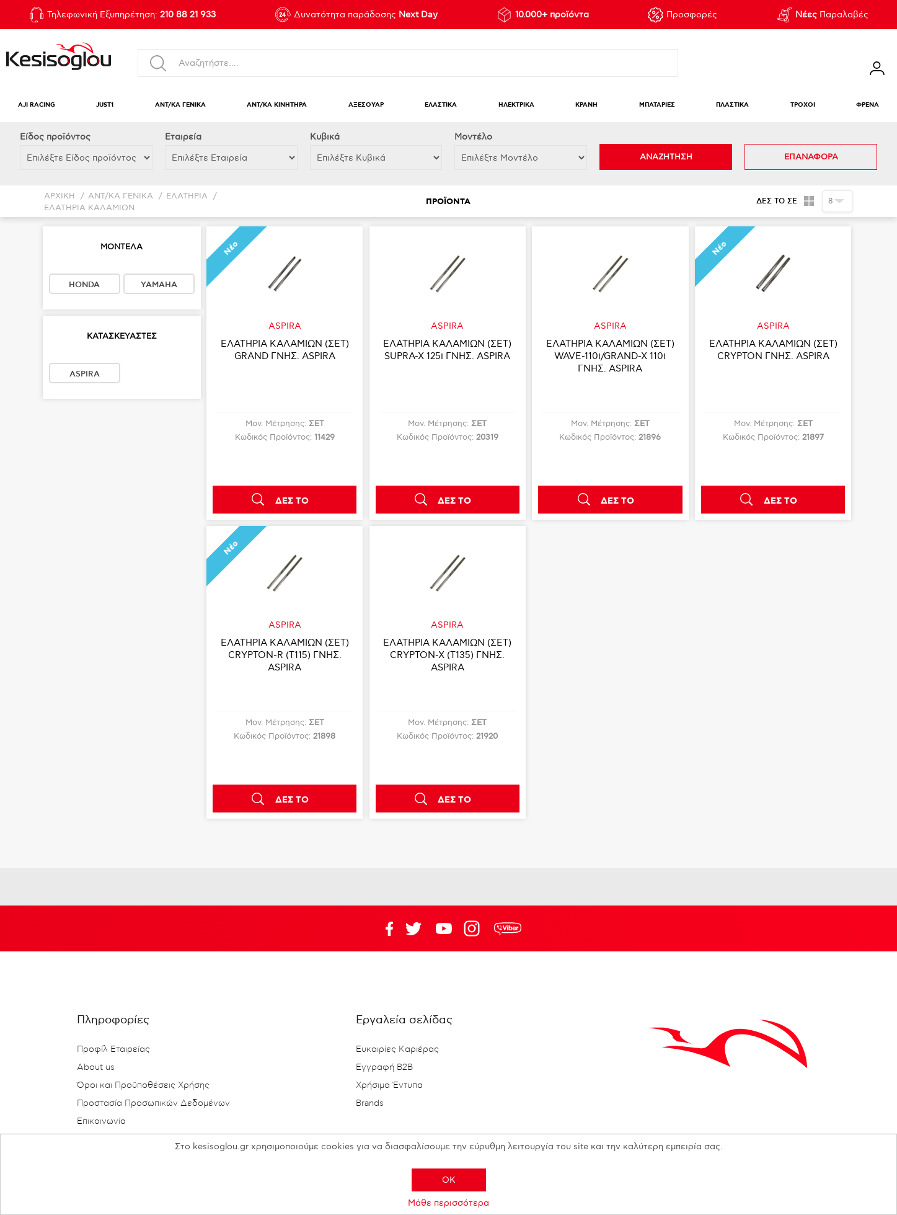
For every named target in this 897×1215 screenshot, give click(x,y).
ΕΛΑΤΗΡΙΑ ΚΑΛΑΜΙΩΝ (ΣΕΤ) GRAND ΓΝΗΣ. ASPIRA (285, 350)
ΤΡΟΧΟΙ (802, 105)
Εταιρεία (183, 136)
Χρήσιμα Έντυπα (389, 1085)
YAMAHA (159, 285)
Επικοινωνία (101, 1121)
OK (449, 1180)
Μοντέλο (473, 136)
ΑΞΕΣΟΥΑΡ (366, 105)
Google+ (474, 928)
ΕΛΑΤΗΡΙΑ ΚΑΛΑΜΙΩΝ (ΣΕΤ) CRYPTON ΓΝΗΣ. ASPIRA (773, 350)
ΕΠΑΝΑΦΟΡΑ (811, 157)
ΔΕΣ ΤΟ (292, 501)
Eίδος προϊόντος (55, 136)
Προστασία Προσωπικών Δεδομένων (153, 1103)
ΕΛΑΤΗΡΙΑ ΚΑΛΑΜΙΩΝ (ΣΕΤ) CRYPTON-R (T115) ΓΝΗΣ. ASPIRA (285, 655)
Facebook (383, 928)
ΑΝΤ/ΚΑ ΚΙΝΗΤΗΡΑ (277, 105)
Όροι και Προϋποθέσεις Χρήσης (143, 1085)
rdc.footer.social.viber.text (507, 928)
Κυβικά (325, 136)
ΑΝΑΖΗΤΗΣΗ (666, 157)
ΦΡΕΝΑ (867, 105)
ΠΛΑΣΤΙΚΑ (732, 105)
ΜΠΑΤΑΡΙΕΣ (657, 105)
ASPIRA (84, 374)
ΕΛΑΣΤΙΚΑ (441, 105)
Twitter (443, 928)
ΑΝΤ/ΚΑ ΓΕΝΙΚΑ (180, 105)
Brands (370, 1103)
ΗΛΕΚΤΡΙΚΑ (516, 105)
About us (96, 1067)
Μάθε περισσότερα (448, 1203)
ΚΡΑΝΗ (586, 105)
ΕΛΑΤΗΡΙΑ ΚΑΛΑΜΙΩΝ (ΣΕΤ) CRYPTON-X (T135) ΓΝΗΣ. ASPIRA (447, 655)
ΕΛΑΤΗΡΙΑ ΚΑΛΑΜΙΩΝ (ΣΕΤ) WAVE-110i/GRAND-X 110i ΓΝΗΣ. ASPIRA (610, 356)
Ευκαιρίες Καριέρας (397, 1049)
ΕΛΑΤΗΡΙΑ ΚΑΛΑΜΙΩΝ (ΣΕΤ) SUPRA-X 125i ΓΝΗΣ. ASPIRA (447, 350)
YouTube (413, 928)
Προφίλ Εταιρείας (113, 1049)
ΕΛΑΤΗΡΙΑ (187, 196)
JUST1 (104, 105)
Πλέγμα (808, 201)
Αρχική (59, 196)
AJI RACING (36, 105)
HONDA (84, 285)
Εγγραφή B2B (384, 1067)
